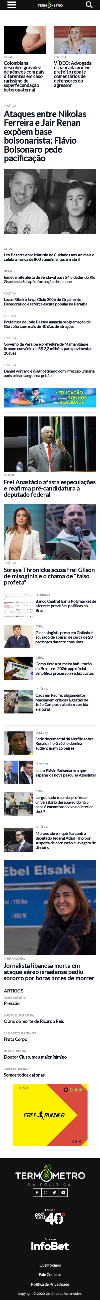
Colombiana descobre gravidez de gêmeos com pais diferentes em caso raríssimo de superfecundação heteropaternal (24, 76)
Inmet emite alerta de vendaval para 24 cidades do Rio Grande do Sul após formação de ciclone (49, 279)
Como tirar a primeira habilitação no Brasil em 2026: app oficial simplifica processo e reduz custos (64, 668)
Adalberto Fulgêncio (20, 1033)
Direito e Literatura (19, 1015)
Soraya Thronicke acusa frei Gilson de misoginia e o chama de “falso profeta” (49, 576)
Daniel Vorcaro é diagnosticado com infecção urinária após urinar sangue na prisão (49, 373)
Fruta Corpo (15, 1039)
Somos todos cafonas (24, 1075)
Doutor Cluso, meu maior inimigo (35, 1057)
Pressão (11, 1003)
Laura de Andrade (17, 1069)
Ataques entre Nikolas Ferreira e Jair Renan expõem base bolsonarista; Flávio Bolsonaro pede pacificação (45, 136)
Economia (42, 595)
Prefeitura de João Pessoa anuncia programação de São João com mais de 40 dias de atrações (47, 324)
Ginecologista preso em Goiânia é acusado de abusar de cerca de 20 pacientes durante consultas (64, 637)
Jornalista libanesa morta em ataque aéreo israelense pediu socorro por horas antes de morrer (49, 972)
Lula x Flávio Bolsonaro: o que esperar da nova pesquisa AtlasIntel (65, 773)
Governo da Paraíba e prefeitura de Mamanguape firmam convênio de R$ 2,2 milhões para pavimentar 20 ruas (48, 348)
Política (60, 57)
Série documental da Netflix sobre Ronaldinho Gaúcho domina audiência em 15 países (64, 743)
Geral (8, 57)
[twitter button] (54, 1192)
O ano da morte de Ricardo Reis (34, 1021)
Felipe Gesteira (15, 998)
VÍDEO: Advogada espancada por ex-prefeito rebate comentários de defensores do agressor (73, 74)
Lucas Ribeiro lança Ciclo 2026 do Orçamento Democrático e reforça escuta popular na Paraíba (45, 301)
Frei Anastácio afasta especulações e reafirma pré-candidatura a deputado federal (50, 488)
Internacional (14, 958)
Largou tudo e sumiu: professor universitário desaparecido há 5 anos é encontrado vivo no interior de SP (64, 804)
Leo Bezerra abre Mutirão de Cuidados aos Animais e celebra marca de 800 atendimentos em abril (49, 257)
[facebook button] (37, 1192)
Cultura (10, 316)
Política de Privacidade (50, 1284)
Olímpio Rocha (15, 1051)
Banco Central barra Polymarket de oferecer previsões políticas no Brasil (65, 606)
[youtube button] (63, 1192)
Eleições (10, 475)
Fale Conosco (50, 1274)
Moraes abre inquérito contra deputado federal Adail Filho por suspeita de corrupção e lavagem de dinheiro (65, 840)
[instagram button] (45, 1192)
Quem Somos (50, 1265)
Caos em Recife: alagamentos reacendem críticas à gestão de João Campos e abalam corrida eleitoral (61, 702)
